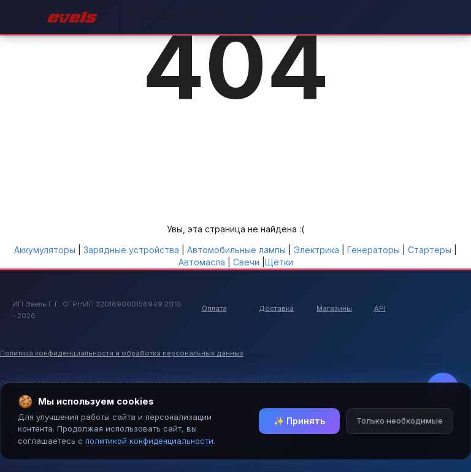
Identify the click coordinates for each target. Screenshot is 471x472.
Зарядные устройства (131, 250)
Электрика (316, 250)
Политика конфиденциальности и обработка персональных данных (121, 353)
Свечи (246, 262)
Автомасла (201, 262)
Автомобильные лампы (236, 250)
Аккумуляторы (44, 250)
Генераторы (373, 250)
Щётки (279, 262)
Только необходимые (399, 420)
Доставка (276, 308)
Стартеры (429, 250)
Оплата (214, 308)
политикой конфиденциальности (149, 441)
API (380, 308)
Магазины (334, 308)
